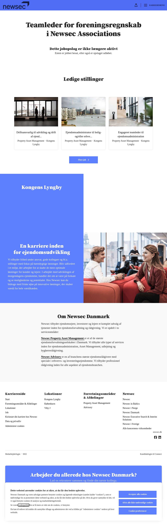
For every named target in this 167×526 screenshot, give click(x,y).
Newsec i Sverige (131, 424)
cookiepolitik (23, 505)
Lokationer (10, 408)
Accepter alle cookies (137, 494)
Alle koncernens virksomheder (137, 428)
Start (7, 399)
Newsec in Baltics (131, 403)
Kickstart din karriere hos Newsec (21, 416)
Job (6, 412)
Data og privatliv (13, 421)
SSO (25, 454)
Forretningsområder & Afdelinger (21, 403)
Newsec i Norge (130, 408)
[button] (136, 5)
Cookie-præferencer (138, 511)
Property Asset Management (97, 403)
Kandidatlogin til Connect (151, 454)
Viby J (47, 408)
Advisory (88, 407)
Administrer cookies (14, 426)
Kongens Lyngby (52, 399)
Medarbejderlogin (12, 454)
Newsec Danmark (131, 412)
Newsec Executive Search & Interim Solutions (140, 418)
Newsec (126, 399)
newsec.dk (157, 432)
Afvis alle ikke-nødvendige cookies (137, 502)
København (49, 403)
